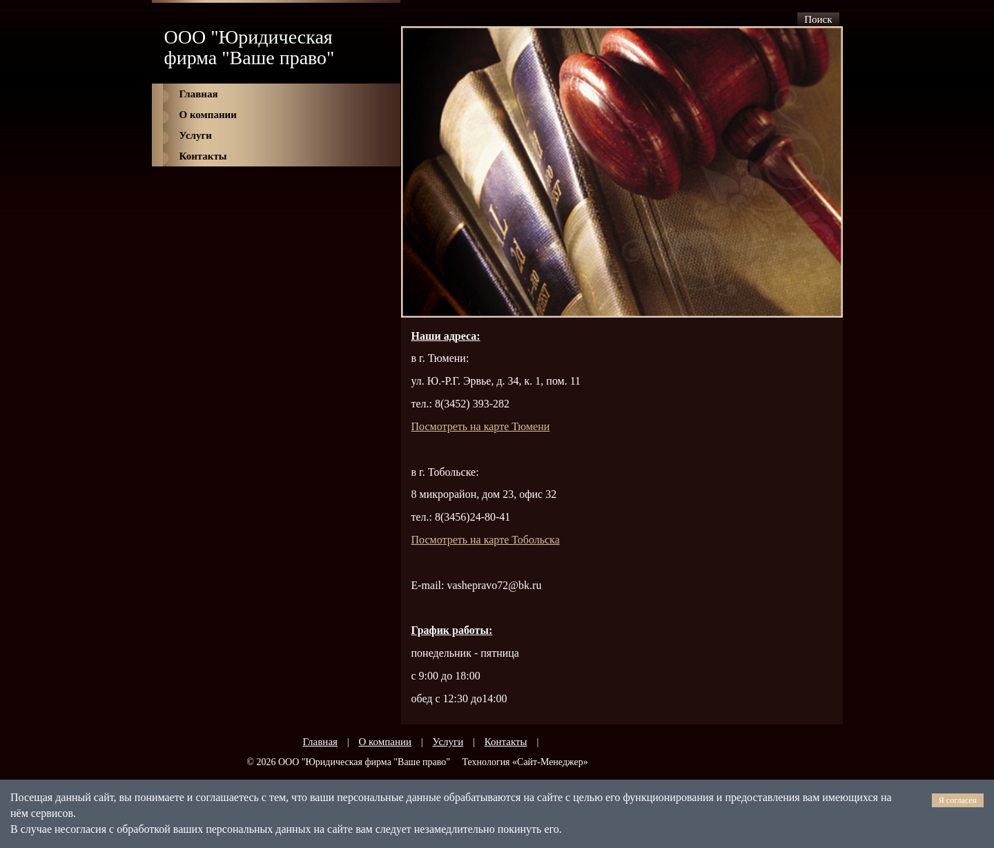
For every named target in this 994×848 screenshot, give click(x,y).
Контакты (203, 156)
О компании (208, 114)
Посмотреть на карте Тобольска (485, 540)
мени (480, 426)
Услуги (195, 135)
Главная (198, 93)
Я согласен (958, 800)
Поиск (818, 19)
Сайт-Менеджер (550, 762)
